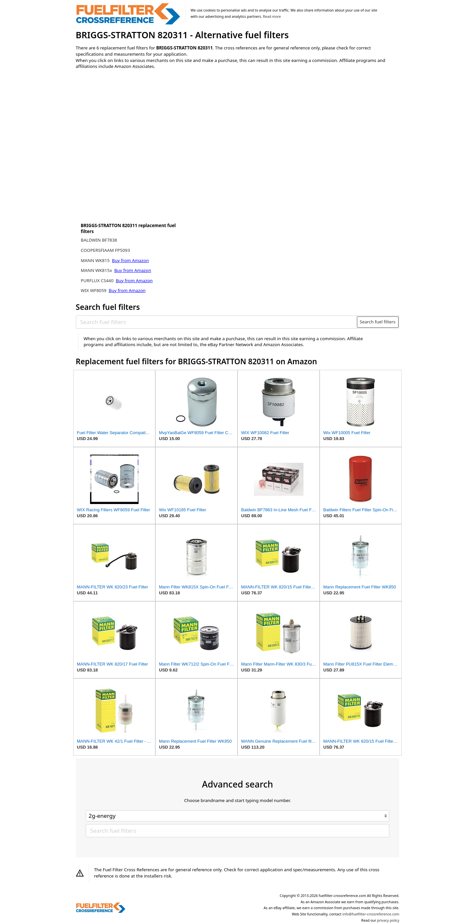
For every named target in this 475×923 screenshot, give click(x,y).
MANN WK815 (96, 260)
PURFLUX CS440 (98, 280)
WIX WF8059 (94, 290)
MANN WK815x (97, 270)
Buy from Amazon (130, 260)
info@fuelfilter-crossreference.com (370, 914)
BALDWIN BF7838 (99, 240)
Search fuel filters (378, 322)
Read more (272, 16)
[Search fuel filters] (216, 322)
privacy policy (388, 920)
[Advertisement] (130, 129)
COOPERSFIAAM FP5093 (105, 250)
